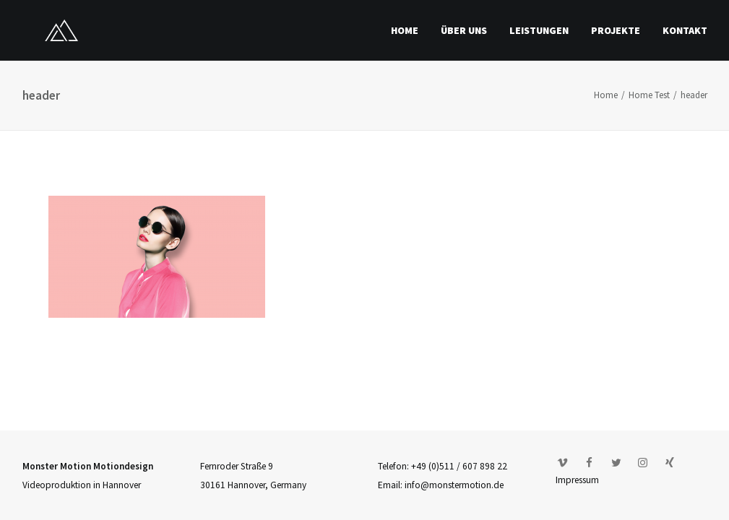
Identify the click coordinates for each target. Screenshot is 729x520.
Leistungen (539, 30)
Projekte (615, 30)
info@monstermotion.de (454, 485)
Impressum (577, 480)
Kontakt (685, 30)
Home (404, 30)
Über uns (464, 30)
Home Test (649, 95)
